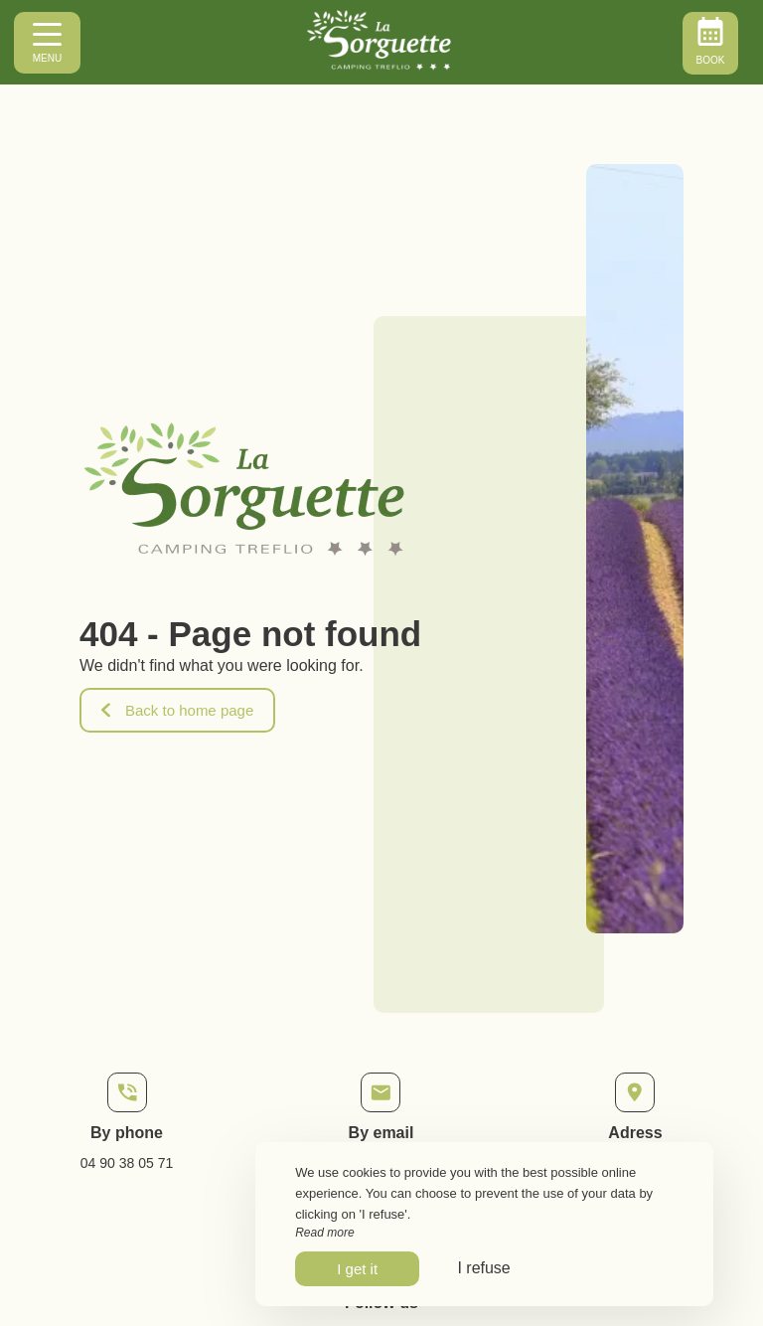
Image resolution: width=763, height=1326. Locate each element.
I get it (357, 1268)
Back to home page (177, 710)
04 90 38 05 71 (126, 1163)
